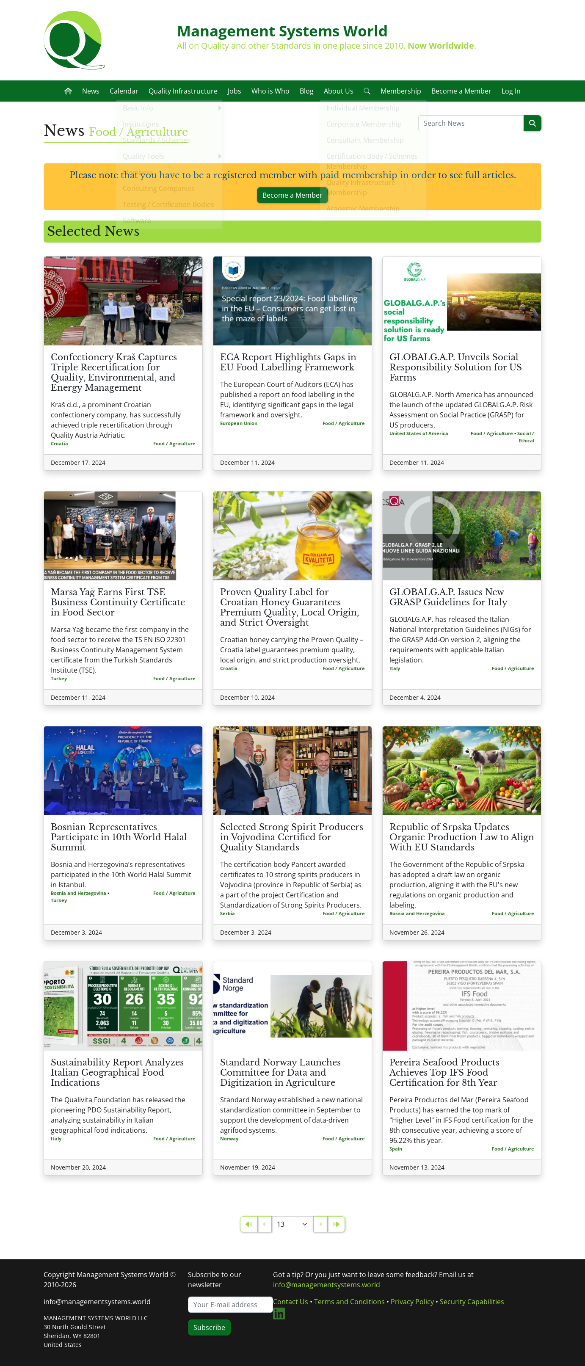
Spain (395, 1148)
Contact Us (290, 1301)
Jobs (234, 91)
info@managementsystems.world (97, 1301)
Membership (401, 91)
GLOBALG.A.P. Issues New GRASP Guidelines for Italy (448, 597)
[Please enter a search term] (471, 123)
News (90, 91)
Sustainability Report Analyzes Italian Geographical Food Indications (117, 1072)
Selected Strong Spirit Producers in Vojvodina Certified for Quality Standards (291, 837)
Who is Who (270, 91)
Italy (394, 668)
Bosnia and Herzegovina (78, 893)
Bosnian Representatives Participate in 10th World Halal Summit (119, 837)
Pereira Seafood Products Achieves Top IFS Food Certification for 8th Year (444, 1072)
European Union (238, 423)
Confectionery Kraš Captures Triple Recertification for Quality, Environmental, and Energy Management (114, 372)
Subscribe (209, 1327)
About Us (338, 91)
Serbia (227, 913)
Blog (307, 91)
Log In (511, 91)
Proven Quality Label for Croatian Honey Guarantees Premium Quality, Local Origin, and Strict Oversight (289, 607)
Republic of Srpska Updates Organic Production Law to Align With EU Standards (461, 837)
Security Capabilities (472, 1301)
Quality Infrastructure (183, 91)
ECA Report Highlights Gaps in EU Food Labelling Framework (288, 362)
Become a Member (461, 91)
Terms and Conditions (349, 1301)
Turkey (59, 678)
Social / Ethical (525, 437)
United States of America (418, 433)
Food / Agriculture (174, 443)
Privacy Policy (412, 1301)
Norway (229, 1138)
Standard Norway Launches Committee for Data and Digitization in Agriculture (280, 1072)
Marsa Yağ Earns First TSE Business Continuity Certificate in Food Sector (118, 602)
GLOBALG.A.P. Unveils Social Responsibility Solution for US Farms (455, 367)
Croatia (59, 443)
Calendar (124, 91)
